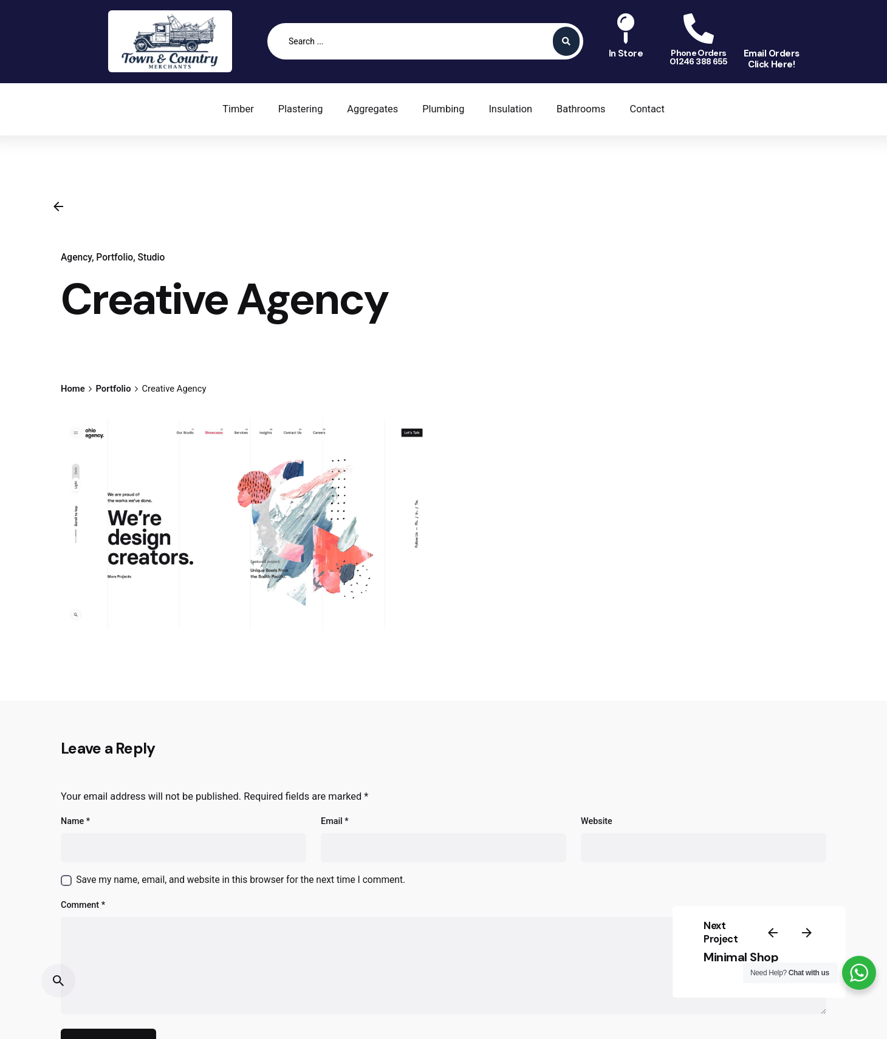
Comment (83, 905)
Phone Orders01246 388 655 (699, 57)
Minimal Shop (741, 957)
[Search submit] (566, 41)
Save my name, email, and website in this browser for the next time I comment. (240, 879)
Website (596, 821)
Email (335, 821)
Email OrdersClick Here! (772, 58)
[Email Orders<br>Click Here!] (771, 28)
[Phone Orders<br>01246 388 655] (698, 28)
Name (75, 821)
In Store (626, 53)
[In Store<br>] (626, 28)
